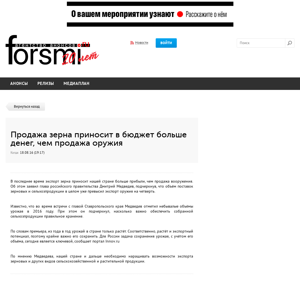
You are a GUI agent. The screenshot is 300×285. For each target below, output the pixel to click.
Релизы (45, 83)
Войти (166, 43)
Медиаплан (77, 83)
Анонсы (19, 83)
